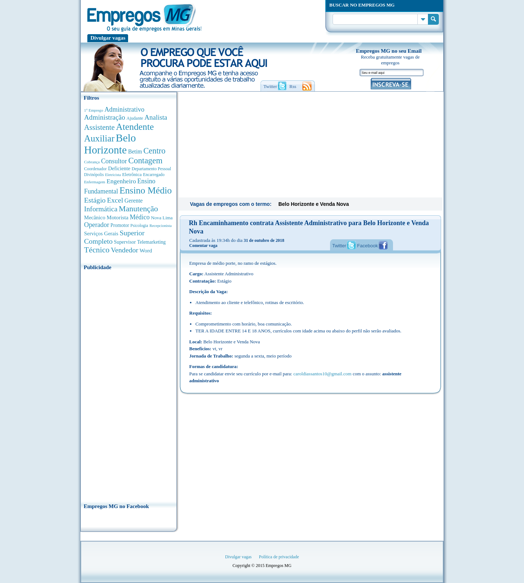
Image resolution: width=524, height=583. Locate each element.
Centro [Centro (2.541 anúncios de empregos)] (154, 150)
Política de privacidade (279, 556)
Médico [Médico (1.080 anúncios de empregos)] (140, 217)
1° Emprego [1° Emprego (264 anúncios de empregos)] (93, 110)
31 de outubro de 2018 (264, 240)
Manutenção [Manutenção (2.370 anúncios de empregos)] (138, 208)
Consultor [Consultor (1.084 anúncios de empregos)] (114, 161)
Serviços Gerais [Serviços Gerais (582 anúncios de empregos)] (101, 233)
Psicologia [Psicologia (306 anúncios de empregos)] (139, 225)
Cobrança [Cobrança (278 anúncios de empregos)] (92, 162)
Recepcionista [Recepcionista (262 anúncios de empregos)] (161, 225)
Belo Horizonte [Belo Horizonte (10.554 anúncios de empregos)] (110, 144)
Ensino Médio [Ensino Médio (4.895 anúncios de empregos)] (145, 190)
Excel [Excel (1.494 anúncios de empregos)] (115, 200)
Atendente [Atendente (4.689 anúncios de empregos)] (135, 126)
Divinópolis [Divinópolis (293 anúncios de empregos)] (94, 174)
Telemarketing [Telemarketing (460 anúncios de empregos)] (151, 242)
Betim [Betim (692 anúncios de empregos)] (135, 151)
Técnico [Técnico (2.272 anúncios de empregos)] (97, 249)
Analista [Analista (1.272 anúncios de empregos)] (155, 117)
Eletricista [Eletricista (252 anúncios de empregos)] (113, 175)
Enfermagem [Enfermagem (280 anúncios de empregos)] (94, 182)
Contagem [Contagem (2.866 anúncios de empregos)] (145, 160)
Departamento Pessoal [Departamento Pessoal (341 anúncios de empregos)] (151, 168)
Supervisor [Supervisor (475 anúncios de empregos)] (125, 242)
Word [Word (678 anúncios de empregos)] (145, 250)
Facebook (367, 245)
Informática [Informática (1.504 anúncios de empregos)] (101, 209)
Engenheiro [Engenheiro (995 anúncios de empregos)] (121, 181)
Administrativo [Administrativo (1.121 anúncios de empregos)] (124, 109)
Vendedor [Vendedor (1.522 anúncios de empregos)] (124, 250)
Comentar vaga (203, 245)
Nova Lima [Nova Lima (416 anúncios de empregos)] (162, 217)
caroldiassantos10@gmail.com (322, 373)
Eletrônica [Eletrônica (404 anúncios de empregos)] (132, 174)
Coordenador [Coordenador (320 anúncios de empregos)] (95, 168)
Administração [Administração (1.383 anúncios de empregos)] (104, 117)
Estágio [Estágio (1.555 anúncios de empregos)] (95, 200)
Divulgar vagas (108, 38)
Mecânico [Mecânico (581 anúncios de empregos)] (94, 217)
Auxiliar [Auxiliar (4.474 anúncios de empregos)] (99, 138)
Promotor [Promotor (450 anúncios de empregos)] (120, 225)
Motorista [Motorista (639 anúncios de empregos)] (117, 217)
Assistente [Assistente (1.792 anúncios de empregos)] (99, 127)
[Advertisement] (128, 384)
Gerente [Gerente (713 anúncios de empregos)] (133, 200)
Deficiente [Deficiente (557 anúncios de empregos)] (119, 168)
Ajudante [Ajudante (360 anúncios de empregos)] (135, 118)
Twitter (339, 245)
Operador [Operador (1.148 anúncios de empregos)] (96, 224)
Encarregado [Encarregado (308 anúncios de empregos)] (153, 174)
